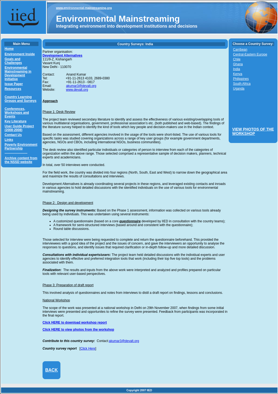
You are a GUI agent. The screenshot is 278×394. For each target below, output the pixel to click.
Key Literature (16, 121)
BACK (51, 370)
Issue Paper (14, 84)
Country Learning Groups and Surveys (20, 99)
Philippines (241, 79)
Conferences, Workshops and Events (17, 112)
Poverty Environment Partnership (21, 146)
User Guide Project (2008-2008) (19, 128)
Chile (236, 59)
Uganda (238, 88)
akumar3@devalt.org (81, 86)
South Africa (242, 84)
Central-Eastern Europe (250, 54)
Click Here (87, 348)
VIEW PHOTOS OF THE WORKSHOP (253, 131)
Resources (13, 89)
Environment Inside (20, 54)
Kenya (237, 74)
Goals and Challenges (13, 61)
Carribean (240, 49)
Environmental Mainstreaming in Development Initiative (18, 73)
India (236, 69)
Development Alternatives (62, 55)
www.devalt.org (77, 90)
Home (9, 49)
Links (9, 140)
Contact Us (13, 135)
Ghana (238, 64)
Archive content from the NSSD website (21, 160)
